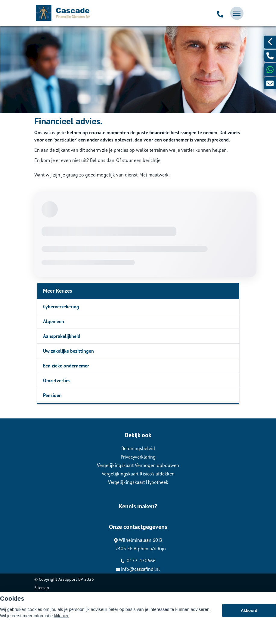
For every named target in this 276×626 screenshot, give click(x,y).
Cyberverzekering (61, 306)
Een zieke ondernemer (66, 366)
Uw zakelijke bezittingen (68, 351)
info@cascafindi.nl (138, 569)
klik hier (61, 615)
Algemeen (53, 321)
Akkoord (249, 610)
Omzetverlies (56, 380)
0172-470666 (138, 560)
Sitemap (41, 587)
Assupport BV (70, 579)
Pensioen (52, 395)
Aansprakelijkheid (61, 336)
